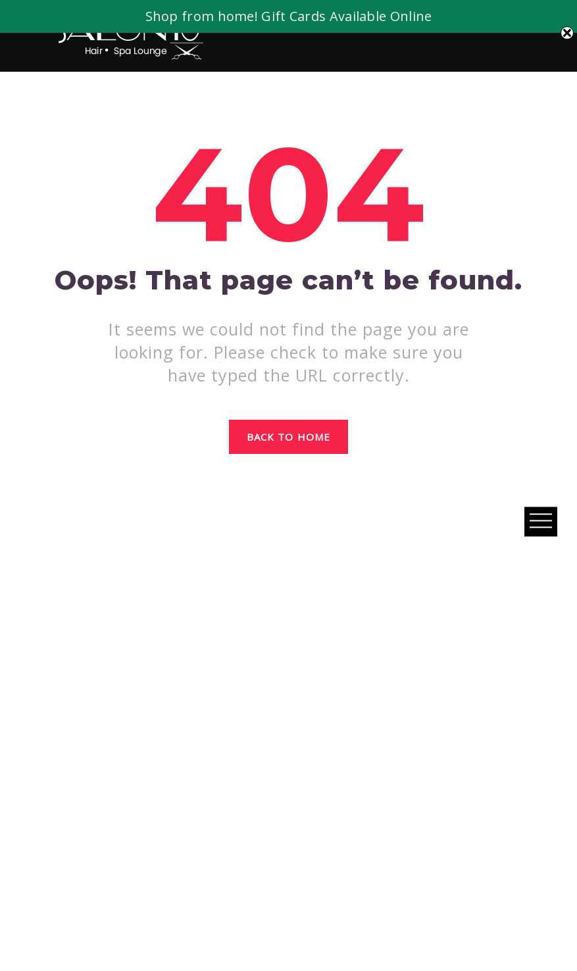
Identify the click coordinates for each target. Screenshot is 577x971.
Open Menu (540, 521)
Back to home (288, 436)
